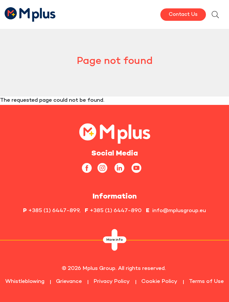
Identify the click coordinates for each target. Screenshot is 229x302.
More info (114, 240)
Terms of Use (206, 282)
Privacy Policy (111, 282)
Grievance (69, 282)
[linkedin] (121, 168)
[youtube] (139, 168)
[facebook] (89, 168)
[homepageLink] (114, 133)
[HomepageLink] (30, 14)
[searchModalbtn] (215, 15)
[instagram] (104, 168)
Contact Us (183, 14)
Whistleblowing (24, 282)
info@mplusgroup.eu (179, 211)
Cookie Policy (159, 282)
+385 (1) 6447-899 (53, 211)
